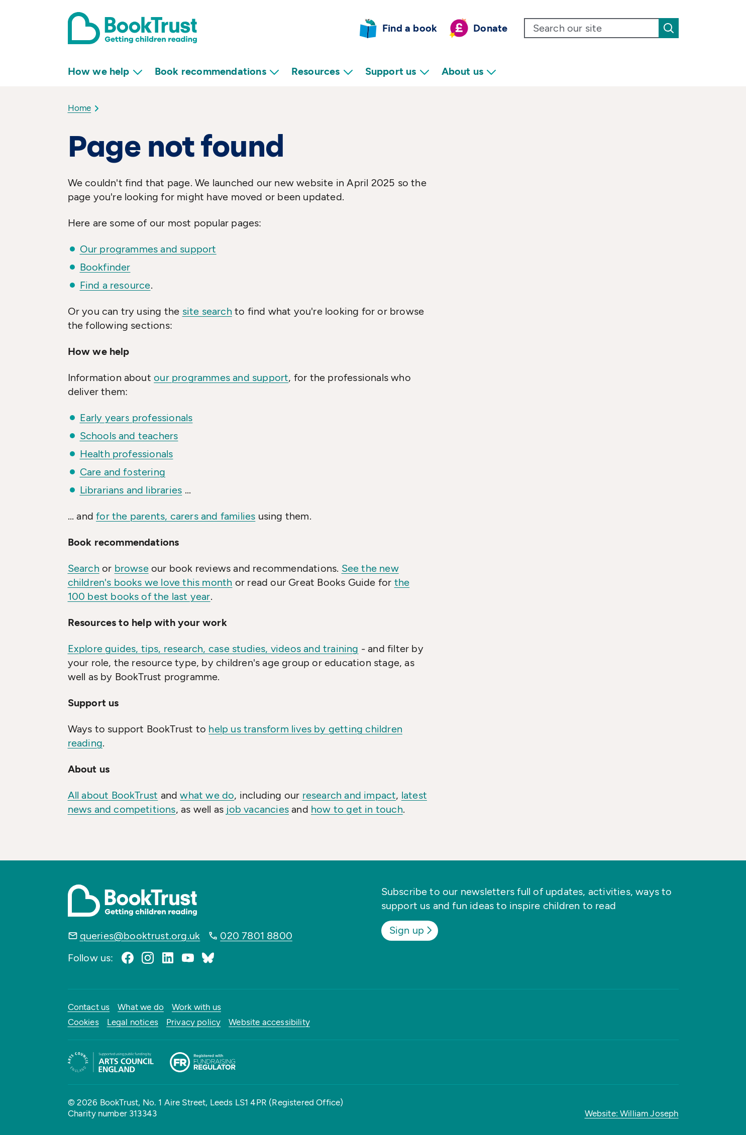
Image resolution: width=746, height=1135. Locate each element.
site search (207, 311)
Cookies (83, 1022)
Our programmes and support (148, 249)
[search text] (592, 28)
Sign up (411, 930)
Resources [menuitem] (322, 71)
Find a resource (115, 285)
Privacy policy (193, 1022)
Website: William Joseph (632, 1113)
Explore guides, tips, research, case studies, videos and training (213, 649)
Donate (490, 28)
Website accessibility (269, 1022)
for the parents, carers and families (175, 516)
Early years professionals (136, 418)
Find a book (409, 28)
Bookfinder (105, 267)
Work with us (196, 1007)
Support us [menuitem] (397, 71)
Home (79, 108)
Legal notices (132, 1022)
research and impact (349, 795)
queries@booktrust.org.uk (140, 936)
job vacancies (257, 809)
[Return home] (132, 28)
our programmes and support (221, 377)
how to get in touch (357, 809)
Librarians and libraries (131, 490)
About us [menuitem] (469, 71)
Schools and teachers (129, 436)
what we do (207, 795)
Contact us (89, 1007)
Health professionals (126, 454)
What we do (141, 1007)
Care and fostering (123, 472)
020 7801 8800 (256, 936)
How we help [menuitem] (105, 71)
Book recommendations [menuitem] (217, 71)
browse (132, 568)
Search (83, 568)
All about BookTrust (113, 795)
